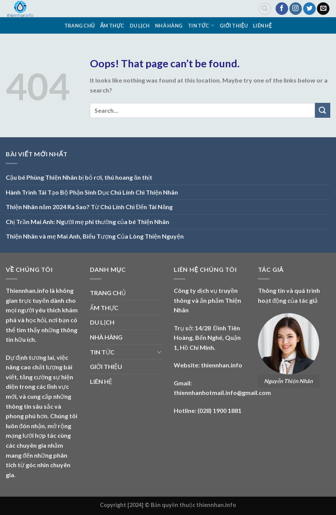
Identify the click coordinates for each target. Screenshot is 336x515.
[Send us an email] (323, 8)
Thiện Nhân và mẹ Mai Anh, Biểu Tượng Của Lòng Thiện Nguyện (95, 236)
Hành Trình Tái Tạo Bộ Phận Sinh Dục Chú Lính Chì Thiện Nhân (92, 192)
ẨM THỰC (112, 26)
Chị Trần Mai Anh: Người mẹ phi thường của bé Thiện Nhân (87, 221)
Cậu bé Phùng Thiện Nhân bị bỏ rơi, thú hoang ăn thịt (79, 177)
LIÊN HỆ (262, 26)
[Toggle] (159, 351)
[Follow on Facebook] (282, 8)
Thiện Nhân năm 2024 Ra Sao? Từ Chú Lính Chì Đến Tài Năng (89, 206)
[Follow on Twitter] (309, 8)
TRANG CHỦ (79, 26)
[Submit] (322, 110)
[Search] (265, 9)
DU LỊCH (140, 26)
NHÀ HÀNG (169, 26)
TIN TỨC (201, 25)
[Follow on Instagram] (295, 8)
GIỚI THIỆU (234, 26)
